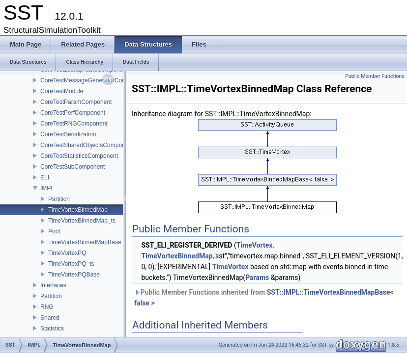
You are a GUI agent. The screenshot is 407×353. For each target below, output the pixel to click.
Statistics (52, 328)
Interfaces (53, 285)
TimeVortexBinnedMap (78, 209)
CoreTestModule (61, 91)
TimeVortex (254, 245)
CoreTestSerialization (68, 134)
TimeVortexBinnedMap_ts (82, 220)
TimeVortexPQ (67, 253)
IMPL (47, 188)
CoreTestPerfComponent (72, 112)
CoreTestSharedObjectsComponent (86, 145)
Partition (59, 199)
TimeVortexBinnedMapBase (84, 242)
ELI (44, 177)
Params (257, 277)
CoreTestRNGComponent (74, 123)
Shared (49, 317)
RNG (47, 306)
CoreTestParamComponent (76, 102)
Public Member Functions (375, 76)
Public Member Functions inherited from (264, 297)
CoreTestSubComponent (72, 166)
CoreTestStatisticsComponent (79, 155)
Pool (54, 231)
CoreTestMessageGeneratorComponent (92, 80)
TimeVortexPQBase (74, 274)
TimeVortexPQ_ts (71, 263)
